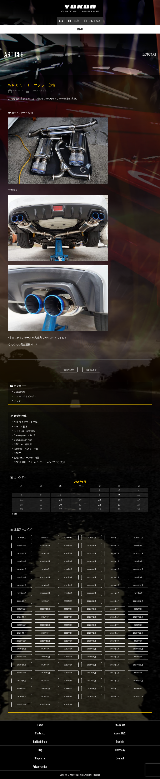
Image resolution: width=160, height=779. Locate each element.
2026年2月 (91, 538)
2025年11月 (22, 545)
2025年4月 (45, 553)
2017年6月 (138, 673)
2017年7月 (114, 673)
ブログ (55, 90)
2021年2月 (91, 617)
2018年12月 (138, 649)
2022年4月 (45, 601)
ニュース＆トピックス (40, 90)
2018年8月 (91, 657)
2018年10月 (45, 657)
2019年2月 (91, 649)
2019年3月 (68, 649)
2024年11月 (22, 561)
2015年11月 (22, 704)
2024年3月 (68, 569)
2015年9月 (68, 704)
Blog (40, 750)
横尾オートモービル (80, 8)
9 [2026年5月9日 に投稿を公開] (119, 494)
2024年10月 (45, 561)
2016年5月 (21, 696)
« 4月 (14, 513)
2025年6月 (138, 545)
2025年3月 (68, 553)
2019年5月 (21, 649)
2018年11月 (22, 657)
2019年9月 (68, 641)
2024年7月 (114, 561)
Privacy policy (40, 766)
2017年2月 (91, 681)
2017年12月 (138, 665)
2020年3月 (68, 633)
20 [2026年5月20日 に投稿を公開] (60, 504)
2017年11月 (22, 673)
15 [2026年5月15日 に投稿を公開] (99, 499)
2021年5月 (21, 617)
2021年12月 (138, 601)
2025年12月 (138, 538)
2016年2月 (91, 696)
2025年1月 (114, 553)
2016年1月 (114, 696)
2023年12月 (138, 569)
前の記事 (68, 369)
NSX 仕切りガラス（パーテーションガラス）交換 (39, 462)
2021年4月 (45, 617)
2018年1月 (114, 665)
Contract (40, 733)
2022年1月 (114, 601)
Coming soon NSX (23, 440)
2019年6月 (138, 641)
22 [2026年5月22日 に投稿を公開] (99, 504)
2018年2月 (91, 665)
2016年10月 (45, 689)
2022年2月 (91, 601)
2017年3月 (68, 681)
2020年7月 (114, 625)
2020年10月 (45, 625)
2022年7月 (114, 593)
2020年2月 (91, 633)
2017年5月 (21, 681)
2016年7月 (114, 689)
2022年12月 (138, 585)
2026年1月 (114, 538)
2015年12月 (138, 696)
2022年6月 (138, 593)
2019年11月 (22, 641)
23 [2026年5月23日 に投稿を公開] (119, 504)
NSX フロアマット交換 (26, 422)
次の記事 (91, 369)
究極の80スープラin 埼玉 (26, 457)
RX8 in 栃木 (21, 426)
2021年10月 (45, 609)
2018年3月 (68, 665)
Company (120, 750)
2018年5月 (21, 665)
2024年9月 (68, 561)
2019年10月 (45, 641)
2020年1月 (114, 633)
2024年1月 (114, 569)
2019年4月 (45, 649)
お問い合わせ (61, 21)
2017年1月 (114, 681)
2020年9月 (68, 625)
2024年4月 (45, 569)
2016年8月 (91, 689)
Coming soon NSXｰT (24, 435)
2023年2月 (91, 585)
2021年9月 (68, 609)
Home (40, 725)
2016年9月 (68, 689)
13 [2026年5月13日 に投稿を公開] (60, 499)
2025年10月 (45, 545)
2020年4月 (45, 633)
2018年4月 (45, 665)
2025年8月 (91, 545)
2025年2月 (91, 553)
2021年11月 (22, 609)
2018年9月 (68, 657)
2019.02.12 (18, 90)
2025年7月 (114, 545)
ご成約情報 (19, 392)
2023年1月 (114, 585)
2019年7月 (114, 641)
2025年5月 (21, 553)
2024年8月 (91, 561)
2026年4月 (45, 538)
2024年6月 (138, 561)
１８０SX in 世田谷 (24, 431)
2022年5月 (21, 601)
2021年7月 (114, 609)
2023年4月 (45, 585)
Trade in (120, 741)
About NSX (120, 733)
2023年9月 (68, 577)
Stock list (120, 725)
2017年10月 (45, 673)
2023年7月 (114, 577)
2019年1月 (114, 649)
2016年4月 (45, 696)
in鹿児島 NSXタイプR (26, 449)
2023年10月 (45, 577)
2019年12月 (138, 633)
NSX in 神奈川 (23, 444)
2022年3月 (68, 601)
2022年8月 (91, 593)
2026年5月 (21, 538)
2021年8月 (91, 609)
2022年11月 (22, 593)
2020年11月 (22, 625)
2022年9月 (68, 593)
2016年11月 (22, 689)
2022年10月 (45, 593)
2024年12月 (138, 553)
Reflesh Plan (40, 741)
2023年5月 (21, 585)
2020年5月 (21, 633)
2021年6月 (138, 609)
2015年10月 (45, 704)
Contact (120, 758)
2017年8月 (91, 673)
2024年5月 (21, 569)
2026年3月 (68, 538)
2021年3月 (68, 617)
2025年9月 (68, 545)
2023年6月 (138, 577)
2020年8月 (91, 625)
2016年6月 (138, 689)
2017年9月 (68, 673)
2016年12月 (138, 681)
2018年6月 (138, 657)
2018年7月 (114, 657)
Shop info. (39, 758)
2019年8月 (91, 641)
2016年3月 (68, 696)
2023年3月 (68, 585)
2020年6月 (138, 625)
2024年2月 (91, 569)
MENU (80, 29)
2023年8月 (91, 577)
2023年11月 (22, 577)
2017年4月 (45, 681)
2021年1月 (114, 617)
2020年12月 (138, 617)
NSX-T (17, 453)
